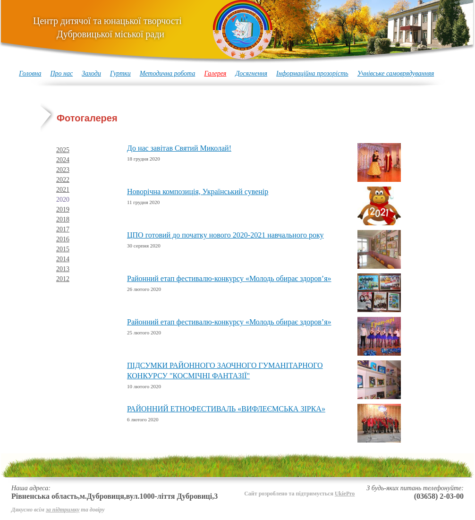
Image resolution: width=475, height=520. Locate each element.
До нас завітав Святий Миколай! (179, 148)
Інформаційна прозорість (312, 73)
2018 (62, 219)
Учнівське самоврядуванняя (395, 73)
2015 (62, 249)
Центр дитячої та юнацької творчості (107, 27)
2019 (62, 209)
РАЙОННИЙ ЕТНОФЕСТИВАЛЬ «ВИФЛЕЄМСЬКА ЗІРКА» (226, 409)
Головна (30, 73)
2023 (62, 169)
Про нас (61, 73)
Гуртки (120, 73)
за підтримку (62, 509)
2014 (62, 259)
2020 (62, 199)
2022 (62, 179)
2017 (62, 229)
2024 (62, 159)
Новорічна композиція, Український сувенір (197, 192)
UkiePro (345, 493)
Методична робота (167, 73)
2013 (62, 269)
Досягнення (251, 73)
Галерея (215, 73)
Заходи (91, 73)
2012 (62, 278)
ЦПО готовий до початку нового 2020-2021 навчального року (225, 235)
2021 (62, 189)
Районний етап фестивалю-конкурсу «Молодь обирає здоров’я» (229, 278)
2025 (62, 149)
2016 (62, 239)
